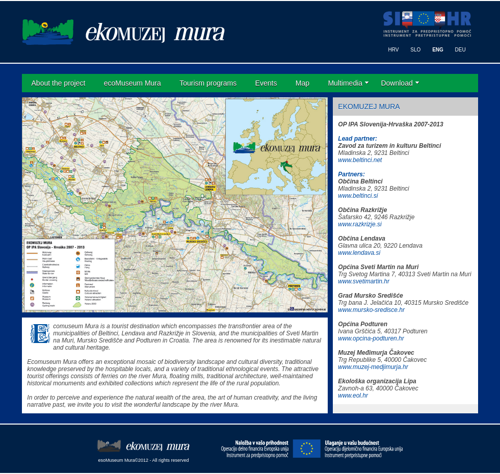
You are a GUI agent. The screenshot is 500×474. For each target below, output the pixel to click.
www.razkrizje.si (359, 224)
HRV (393, 49)
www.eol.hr (353, 395)
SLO (415, 49)
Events (266, 83)
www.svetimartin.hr (363, 281)
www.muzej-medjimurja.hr (373, 367)
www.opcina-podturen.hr (371, 338)
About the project (59, 83)
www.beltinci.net (360, 160)
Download (396, 83)
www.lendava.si (359, 252)
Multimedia (345, 83)
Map (302, 83)
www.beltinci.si (358, 195)
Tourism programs (207, 83)
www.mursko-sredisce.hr (371, 309)
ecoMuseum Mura (132, 83)
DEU (460, 49)
